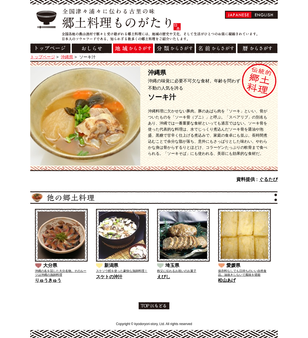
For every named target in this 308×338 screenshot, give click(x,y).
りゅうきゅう (48, 280)
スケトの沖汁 (109, 276)
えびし (163, 276)
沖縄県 (67, 57)
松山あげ (227, 280)
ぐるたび (268, 179)
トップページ (42, 57)
